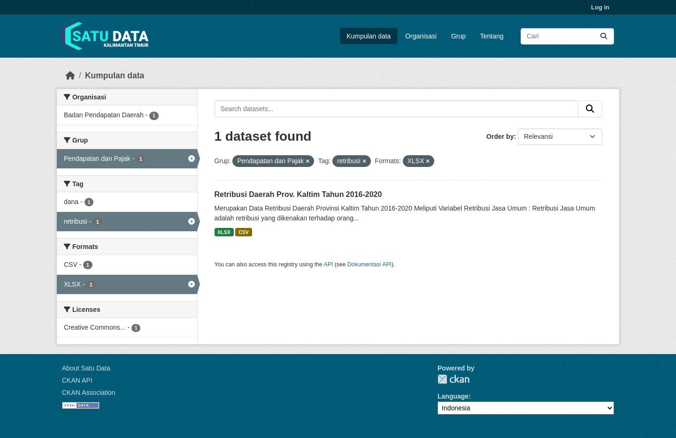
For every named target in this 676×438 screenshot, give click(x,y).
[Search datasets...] (567, 36)
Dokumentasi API (369, 264)
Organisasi (421, 36)
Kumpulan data (368, 36)
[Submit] (603, 36)
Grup (458, 36)
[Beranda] (70, 75)
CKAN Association (88, 392)
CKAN (453, 379)
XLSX (223, 232)
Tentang (492, 36)
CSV (243, 232)
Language (453, 396)
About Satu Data (86, 368)
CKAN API (77, 380)
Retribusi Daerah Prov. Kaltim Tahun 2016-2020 (298, 194)
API (328, 264)
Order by (500, 136)
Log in (600, 7)
